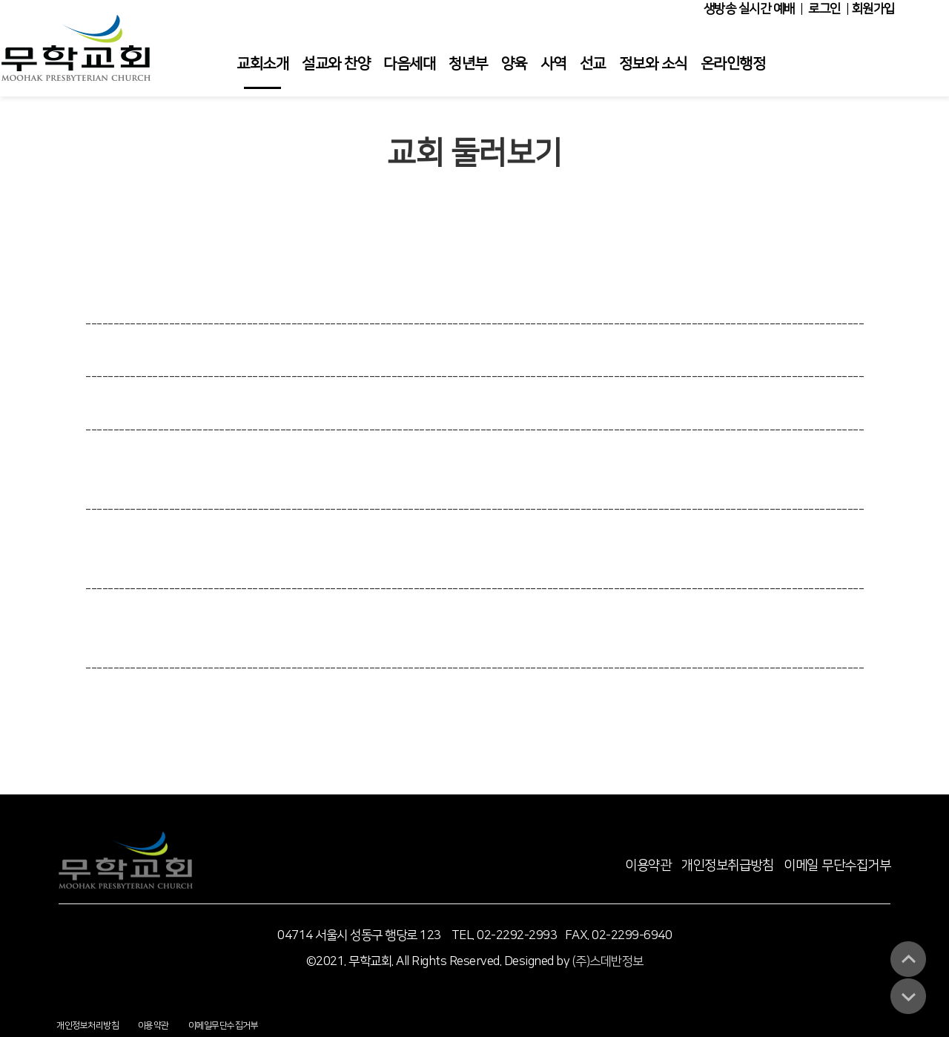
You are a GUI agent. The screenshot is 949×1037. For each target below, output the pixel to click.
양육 (514, 64)
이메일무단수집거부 (223, 1025)
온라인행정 (733, 64)
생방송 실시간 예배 (749, 9)
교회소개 (262, 64)
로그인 (824, 9)
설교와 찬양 (336, 64)
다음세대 (409, 64)
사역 (553, 64)
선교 (593, 64)
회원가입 (873, 9)
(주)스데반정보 (608, 961)
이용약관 (648, 865)
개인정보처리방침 (87, 1025)
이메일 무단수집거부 (837, 865)
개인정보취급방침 (727, 865)
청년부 (468, 64)
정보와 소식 (653, 64)
